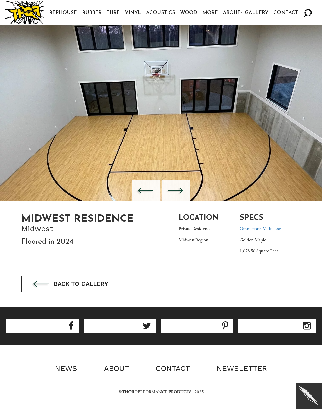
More (210, 12)
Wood (188, 12)
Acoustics (160, 12)
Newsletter (242, 368)
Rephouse (63, 12)
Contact (285, 12)
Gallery (256, 12)
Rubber (92, 12)
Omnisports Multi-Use (260, 229)
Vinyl (133, 12)
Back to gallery (70, 284)
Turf (113, 12)
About (231, 12)
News (66, 368)
